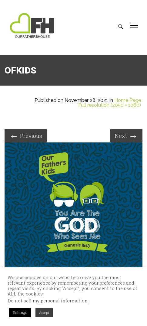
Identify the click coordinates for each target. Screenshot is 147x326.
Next (126, 135)
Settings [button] (20, 312)
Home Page (127, 100)
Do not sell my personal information (48, 301)
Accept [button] (44, 312)
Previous (25, 135)
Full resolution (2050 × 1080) (109, 105)
